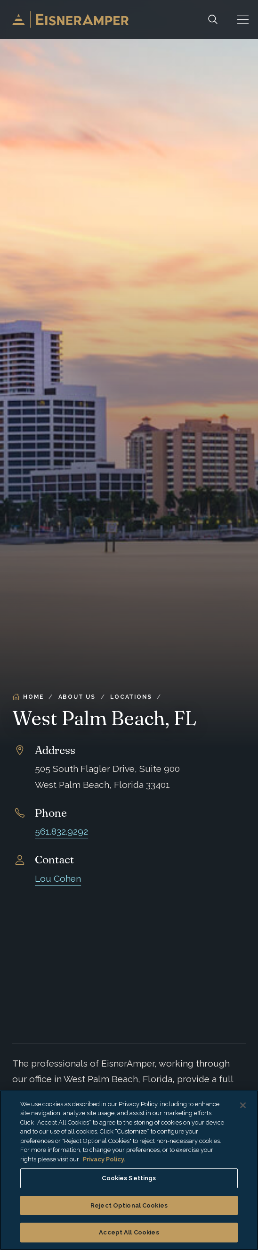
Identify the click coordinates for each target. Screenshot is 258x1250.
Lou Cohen (58, 878)
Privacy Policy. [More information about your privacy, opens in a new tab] (104, 1159)
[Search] (213, 19)
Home (27, 697)
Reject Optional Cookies (129, 1205)
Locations (131, 697)
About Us (77, 697)
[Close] (243, 1105)
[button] (243, 19)
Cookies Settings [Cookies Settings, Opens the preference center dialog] (129, 1178)
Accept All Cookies (129, 1232)
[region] (129, 1170)
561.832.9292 (61, 831)
